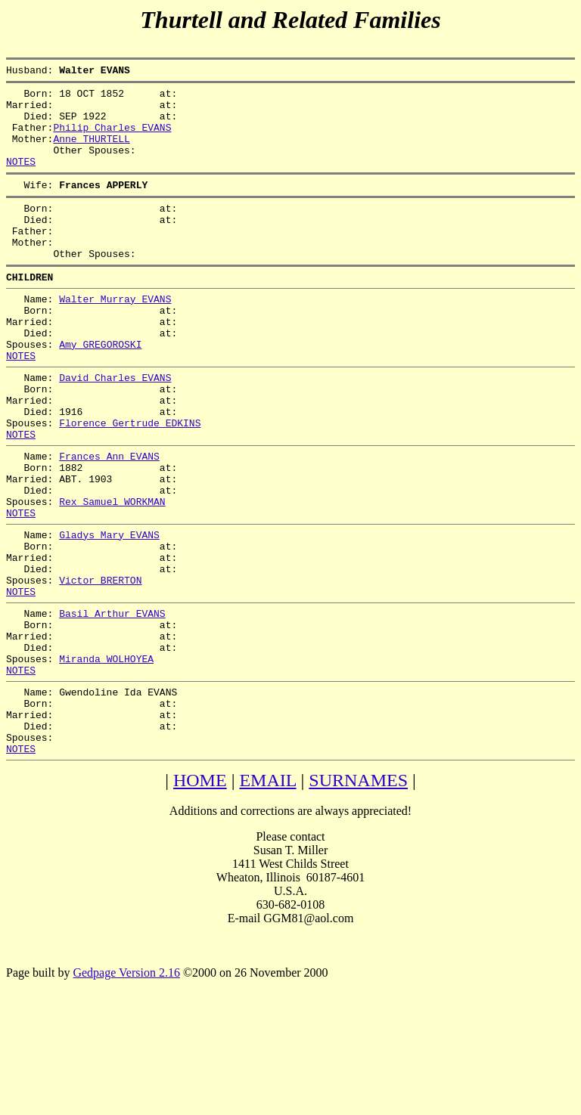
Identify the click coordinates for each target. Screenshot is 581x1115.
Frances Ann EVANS (109, 519)
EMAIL (267, 896)
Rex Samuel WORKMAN (112, 574)
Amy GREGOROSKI (100, 389)
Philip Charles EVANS (112, 138)
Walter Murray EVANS (115, 335)
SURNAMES (358, 896)
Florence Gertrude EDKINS (129, 481)
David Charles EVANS (115, 427)
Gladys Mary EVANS (109, 611)
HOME (200, 896)
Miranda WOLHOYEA (106, 758)
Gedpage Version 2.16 (126, 1088)
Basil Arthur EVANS (112, 704)
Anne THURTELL (91, 152)
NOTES (21, 179)
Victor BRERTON (100, 666)
